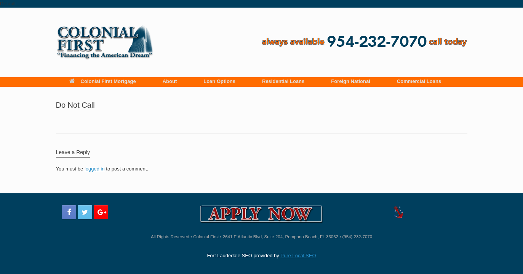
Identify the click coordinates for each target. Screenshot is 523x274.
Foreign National (350, 81)
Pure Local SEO (298, 255)
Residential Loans (283, 81)
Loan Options (219, 81)
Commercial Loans (419, 81)
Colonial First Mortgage (102, 81)
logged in (95, 169)
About (170, 81)
